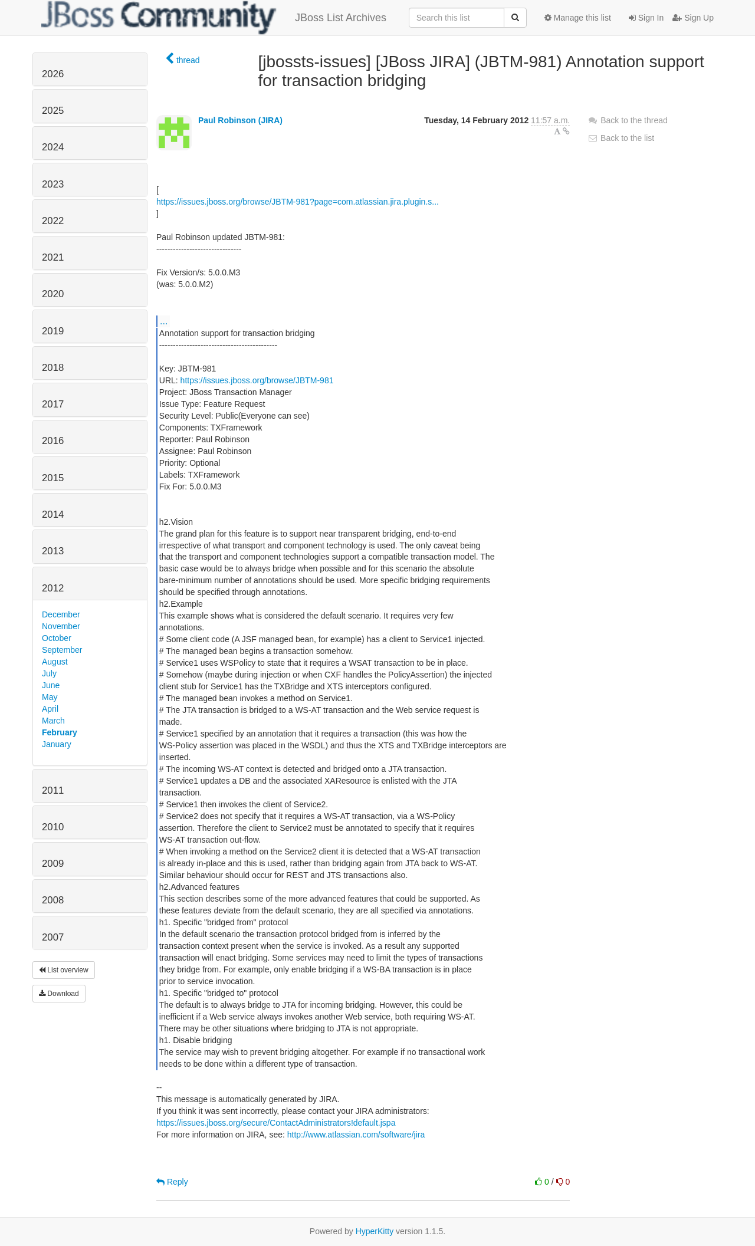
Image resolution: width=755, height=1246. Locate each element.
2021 (53, 257)
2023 (53, 184)
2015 (53, 478)
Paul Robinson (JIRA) (240, 120)
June (51, 685)
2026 (53, 74)
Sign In (646, 17)
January (56, 744)
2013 (53, 551)
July (49, 673)
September (62, 650)
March (53, 720)
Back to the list (620, 138)
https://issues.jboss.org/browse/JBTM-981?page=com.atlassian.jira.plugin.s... (297, 201)
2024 (53, 147)
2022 (53, 220)
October (56, 638)
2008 (53, 900)
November (61, 626)
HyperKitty (375, 1231)
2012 (53, 588)
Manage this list (577, 17)
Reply (172, 1181)
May (49, 697)
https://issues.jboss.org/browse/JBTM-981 (257, 380)
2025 (53, 110)
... (164, 320)
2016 (53, 440)
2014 (53, 514)
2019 (53, 331)
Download (59, 993)
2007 (53, 937)
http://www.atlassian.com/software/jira (356, 1134)
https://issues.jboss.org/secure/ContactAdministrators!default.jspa (275, 1122)
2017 (53, 404)
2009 (53, 863)
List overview (63, 970)
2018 (53, 367)
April (50, 709)
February (59, 732)
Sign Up (693, 17)
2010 (53, 827)
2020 (53, 294)
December (61, 614)
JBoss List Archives (213, 17)
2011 (53, 790)
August (55, 661)
